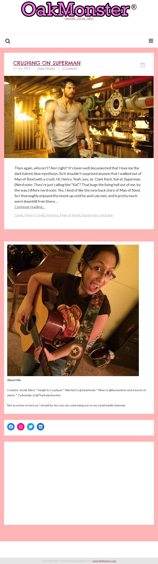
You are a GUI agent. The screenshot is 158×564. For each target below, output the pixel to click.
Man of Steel (70, 215)
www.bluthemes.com (104, 560)
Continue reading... (29, 207)
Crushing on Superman (47, 63)
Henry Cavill (34, 215)
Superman (90, 215)
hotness (51, 215)
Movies (50, 68)
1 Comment (69, 68)
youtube (106, 215)
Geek (40, 68)
